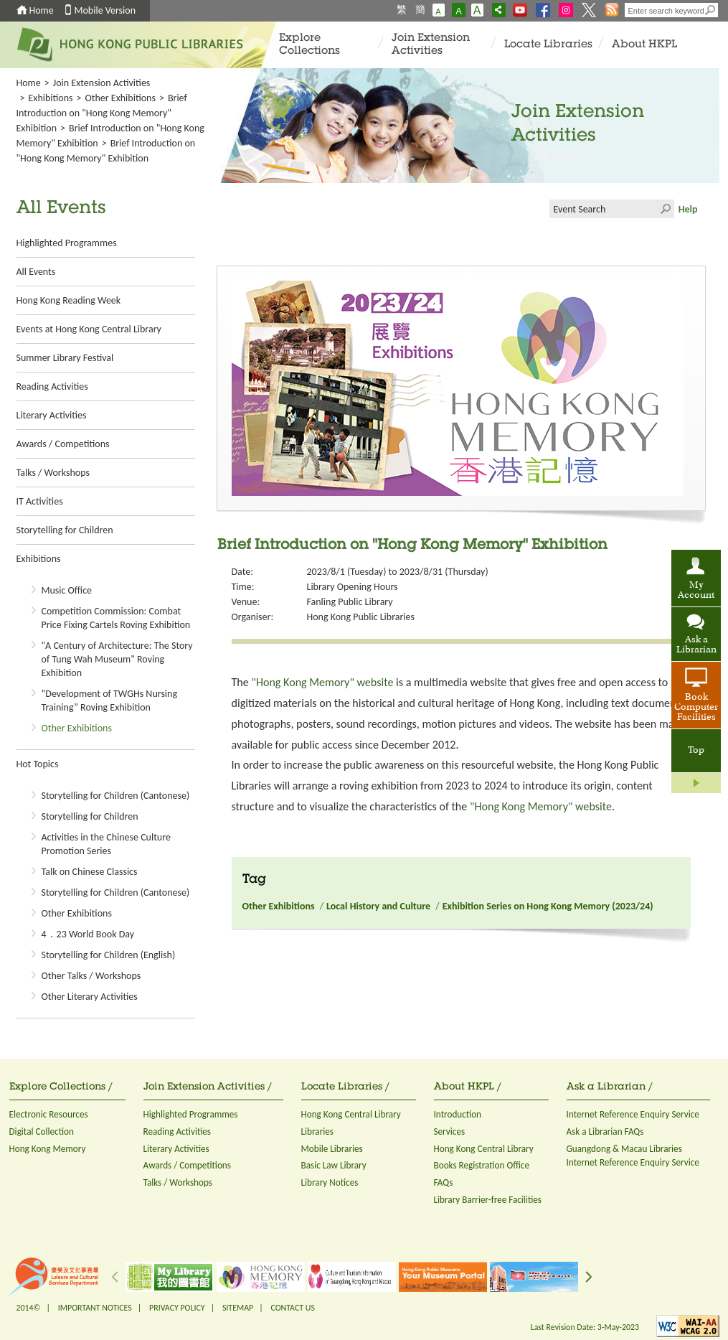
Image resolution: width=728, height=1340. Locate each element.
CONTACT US (292, 1308)
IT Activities (39, 501)
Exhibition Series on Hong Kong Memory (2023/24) (548, 906)
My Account (696, 591)
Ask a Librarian (696, 645)
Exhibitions (50, 98)
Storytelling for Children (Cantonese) (116, 796)
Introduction (458, 1114)
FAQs (443, 1182)
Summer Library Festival (65, 358)
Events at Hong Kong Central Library (88, 329)
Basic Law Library (334, 1165)
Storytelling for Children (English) (109, 955)
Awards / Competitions (63, 444)
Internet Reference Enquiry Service (633, 1114)
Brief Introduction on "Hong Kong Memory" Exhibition (101, 113)
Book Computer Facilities (696, 708)
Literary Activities (51, 415)
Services (449, 1131)
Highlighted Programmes (66, 243)
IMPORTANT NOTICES (95, 1308)
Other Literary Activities (90, 996)
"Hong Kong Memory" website (322, 682)
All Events (36, 272)
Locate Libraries (548, 44)
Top (696, 751)
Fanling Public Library (350, 602)
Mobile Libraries (332, 1149)
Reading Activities (52, 386)
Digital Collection (41, 1131)
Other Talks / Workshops (91, 976)
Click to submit (665, 209)
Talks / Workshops (53, 473)
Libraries (317, 1131)
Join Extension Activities (431, 45)
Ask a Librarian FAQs (605, 1131)
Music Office (67, 590)
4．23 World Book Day (88, 934)
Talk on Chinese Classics (90, 872)
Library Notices (330, 1182)
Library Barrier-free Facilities (488, 1200)
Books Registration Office (482, 1165)
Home (41, 10)
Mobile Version (105, 10)
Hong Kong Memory (47, 1149)
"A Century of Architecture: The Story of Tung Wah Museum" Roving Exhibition (117, 659)
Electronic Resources (48, 1114)
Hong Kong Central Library (351, 1114)
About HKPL (644, 44)
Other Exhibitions (120, 98)
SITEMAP (237, 1308)
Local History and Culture (378, 906)
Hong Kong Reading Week (68, 300)
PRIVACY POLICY (177, 1308)
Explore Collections (309, 45)
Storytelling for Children (64, 530)
